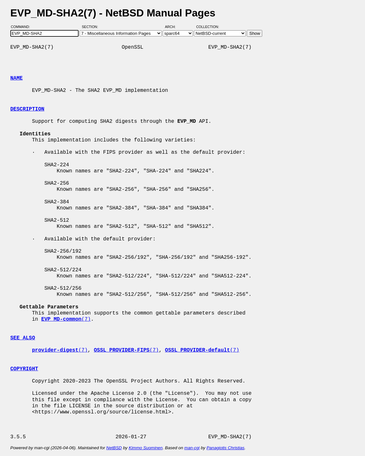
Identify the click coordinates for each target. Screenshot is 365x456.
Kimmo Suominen (145, 447)
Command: (22, 27)
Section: (91, 27)
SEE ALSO (22, 338)
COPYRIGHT (24, 369)
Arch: (173, 27)
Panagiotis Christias (226, 447)
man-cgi (191, 447)
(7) (66, 319)
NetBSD (114, 447)
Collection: (207, 27)
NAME (16, 78)
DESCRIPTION (27, 109)
